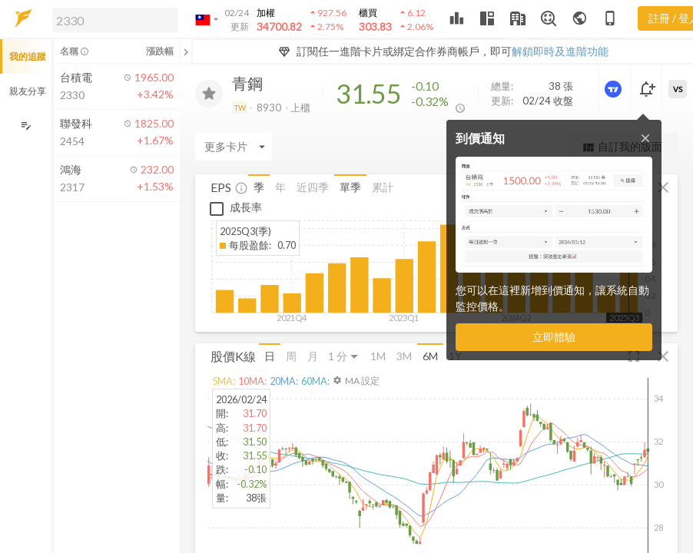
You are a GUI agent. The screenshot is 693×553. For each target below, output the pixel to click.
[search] (115, 20)
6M (430, 356)
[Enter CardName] (233, 147)
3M (404, 356)
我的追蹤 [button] (27, 56)
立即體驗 (553, 336)
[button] (112, 19)
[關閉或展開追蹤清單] (186, 51)
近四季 (313, 187)
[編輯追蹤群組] (25, 125)
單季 (350, 187)
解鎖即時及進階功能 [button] (560, 51)
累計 (382, 187)
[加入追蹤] (209, 94)
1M (378, 356)
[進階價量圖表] (614, 89)
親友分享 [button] (27, 91)
